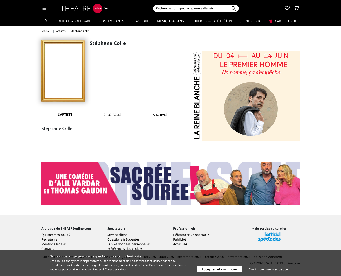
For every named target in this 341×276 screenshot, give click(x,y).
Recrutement (50, 239)
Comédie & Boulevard (73, 21)
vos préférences (149, 265)
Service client (117, 235)
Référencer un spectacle (191, 235)
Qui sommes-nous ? (55, 235)
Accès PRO (181, 244)
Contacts (47, 248)
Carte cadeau (283, 21)
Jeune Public (251, 21)
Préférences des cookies (125, 248)
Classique (140, 21)
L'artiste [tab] (65, 114)
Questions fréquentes (123, 239)
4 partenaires (79, 265)
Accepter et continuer (219, 269)
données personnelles (134, 244)
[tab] (112, 115)
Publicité (179, 239)
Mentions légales (54, 244)
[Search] (191, 8)
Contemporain (111, 21)
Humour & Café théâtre (213, 21)
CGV (110, 244)
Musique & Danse (171, 21)
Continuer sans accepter (269, 269)
